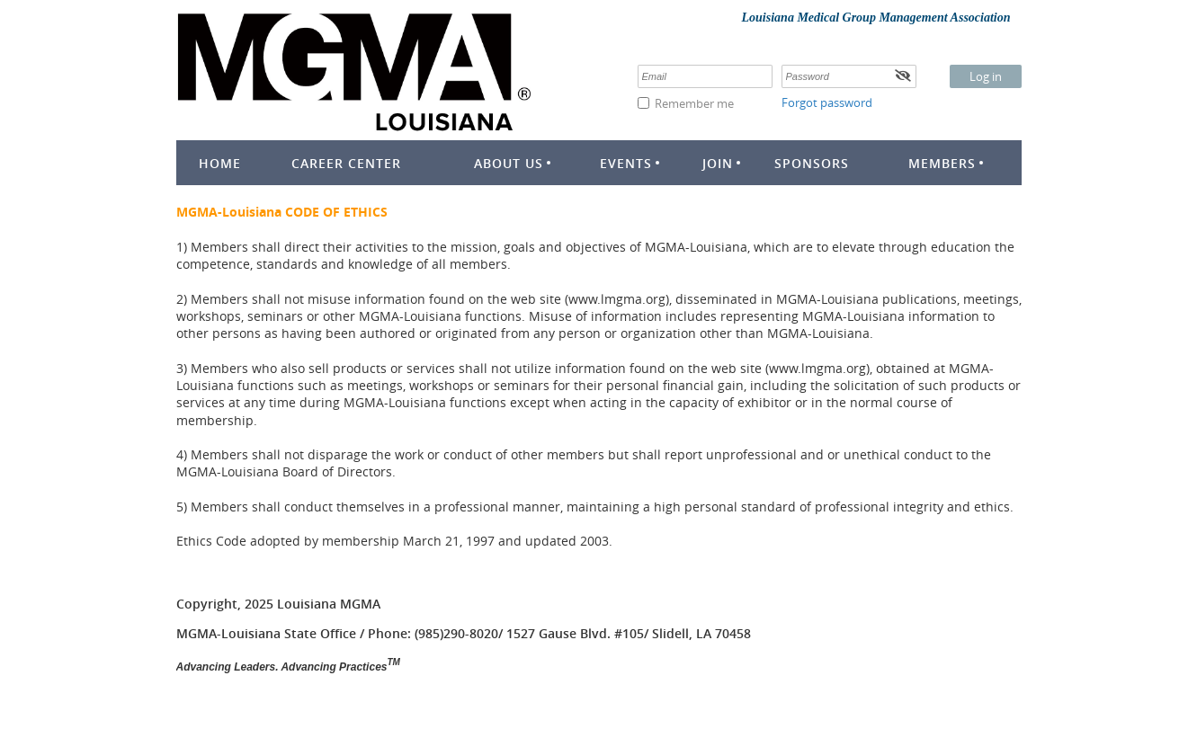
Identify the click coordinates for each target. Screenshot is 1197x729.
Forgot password (827, 102)
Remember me (694, 103)
